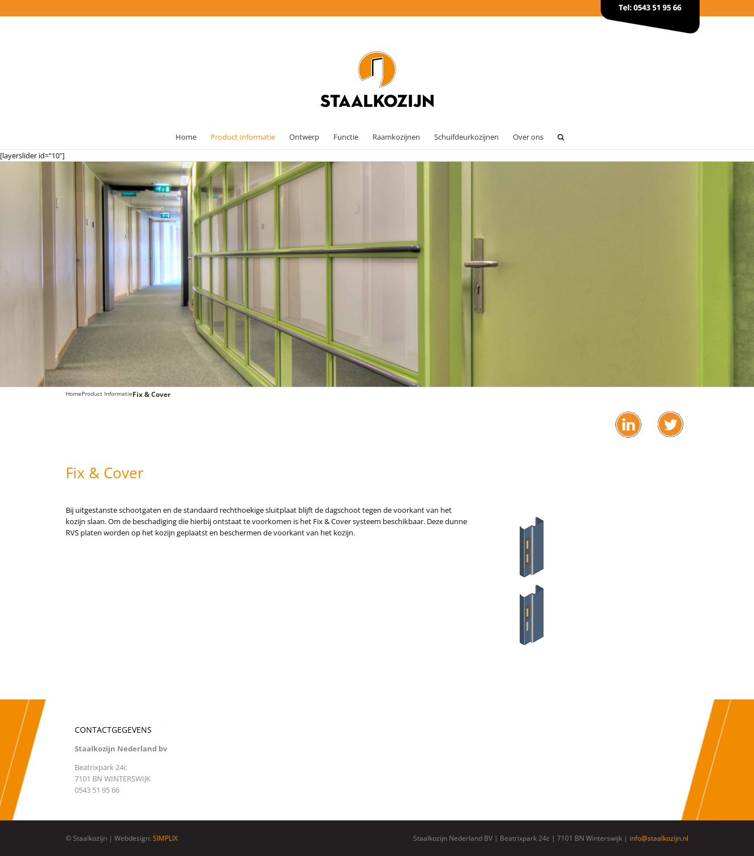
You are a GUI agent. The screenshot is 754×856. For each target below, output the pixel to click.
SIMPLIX (165, 838)
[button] (561, 137)
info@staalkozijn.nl (658, 838)
